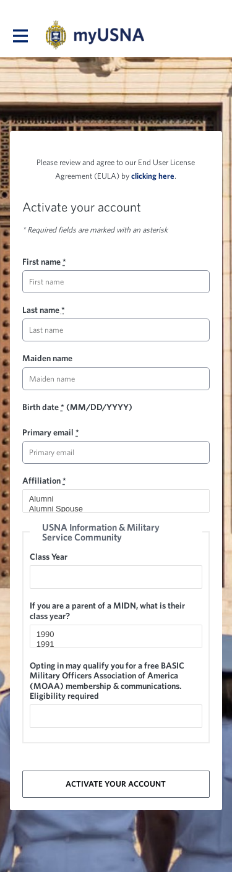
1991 (111, 644)
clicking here (152, 176)
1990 (111, 634)
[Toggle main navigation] (20, 35)
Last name (43, 310)
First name (44, 262)
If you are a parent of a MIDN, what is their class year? (107, 610)
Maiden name (47, 358)
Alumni (111, 499)
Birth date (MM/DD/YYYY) (77, 407)
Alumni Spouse (111, 509)
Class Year (48, 557)
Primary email (50, 432)
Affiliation (44, 480)
